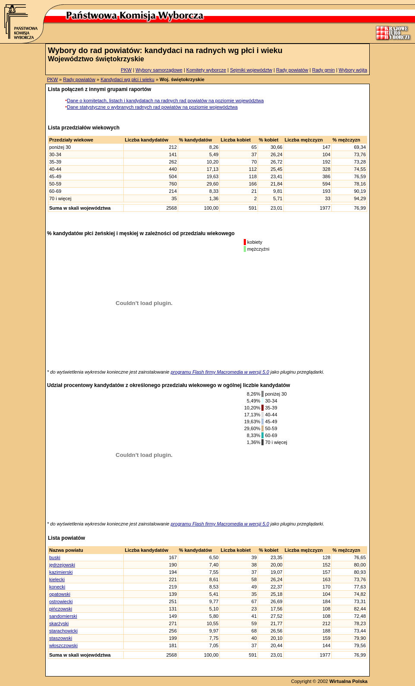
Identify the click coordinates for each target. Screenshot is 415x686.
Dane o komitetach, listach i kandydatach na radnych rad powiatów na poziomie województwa (165, 100)
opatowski (59, 594)
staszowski (60, 638)
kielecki (57, 579)
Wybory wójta (353, 69)
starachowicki (63, 630)
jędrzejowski (62, 564)
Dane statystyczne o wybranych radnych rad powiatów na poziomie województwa (152, 107)
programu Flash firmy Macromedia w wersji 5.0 (220, 371)
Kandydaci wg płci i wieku (127, 79)
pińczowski (60, 608)
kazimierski (60, 572)
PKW (126, 69)
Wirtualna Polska (348, 681)
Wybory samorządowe (158, 69)
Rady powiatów (292, 69)
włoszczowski (63, 645)
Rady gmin (323, 69)
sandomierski (63, 616)
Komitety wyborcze (206, 69)
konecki (57, 586)
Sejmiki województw (251, 69)
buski (54, 557)
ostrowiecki (60, 601)
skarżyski (59, 623)
